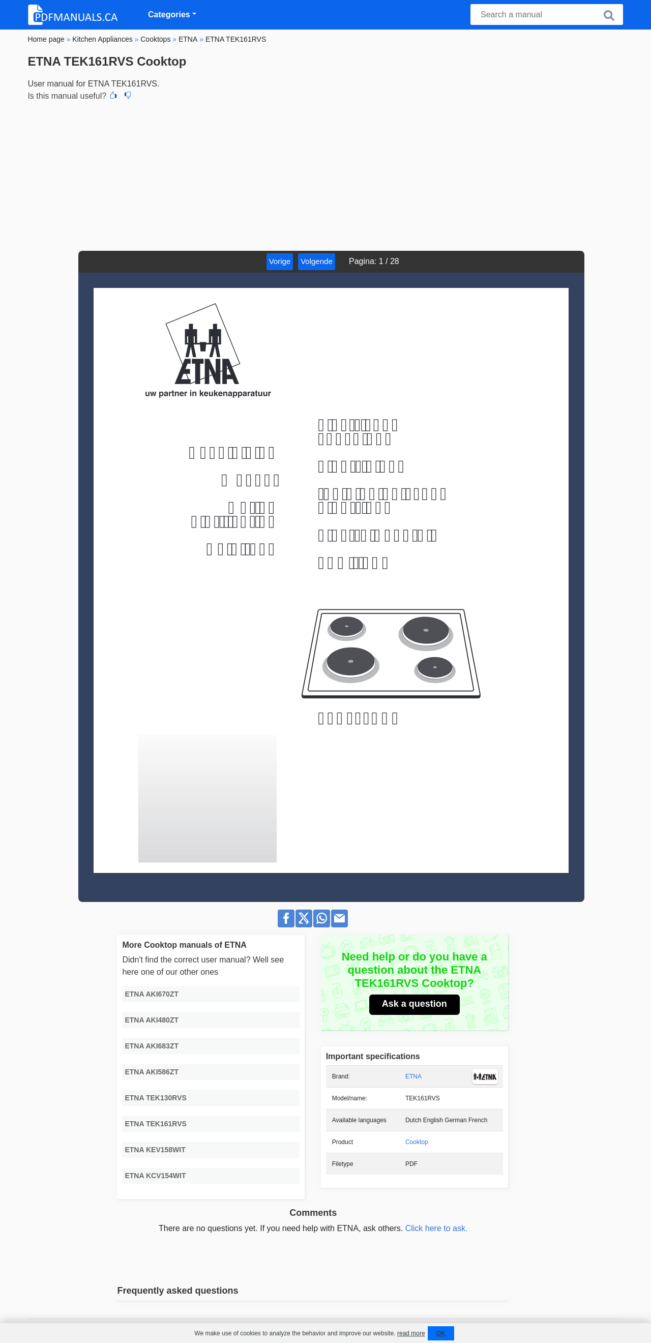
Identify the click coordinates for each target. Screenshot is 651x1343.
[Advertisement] (325, 174)
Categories (169, 14)
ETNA (413, 1076)
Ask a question (414, 1004)
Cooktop (416, 1142)
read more (411, 1333)
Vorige (280, 261)
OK (441, 1333)
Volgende (317, 261)
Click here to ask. (436, 1228)
